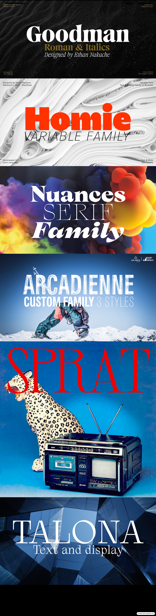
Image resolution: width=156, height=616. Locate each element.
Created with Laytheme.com (146, 613)
